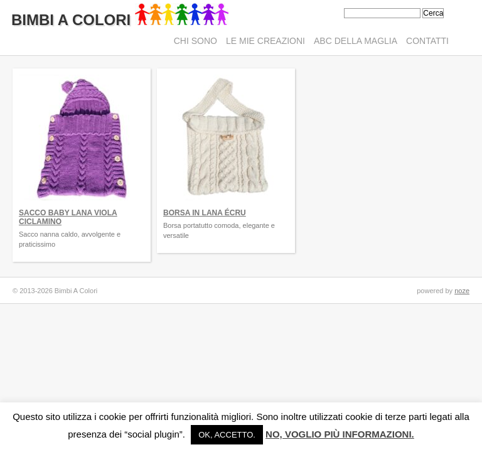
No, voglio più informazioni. (339, 434)
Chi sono (195, 41)
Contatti (427, 41)
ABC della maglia (355, 41)
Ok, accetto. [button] (226, 434)
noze (461, 290)
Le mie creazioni (265, 41)
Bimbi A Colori (119, 19)
